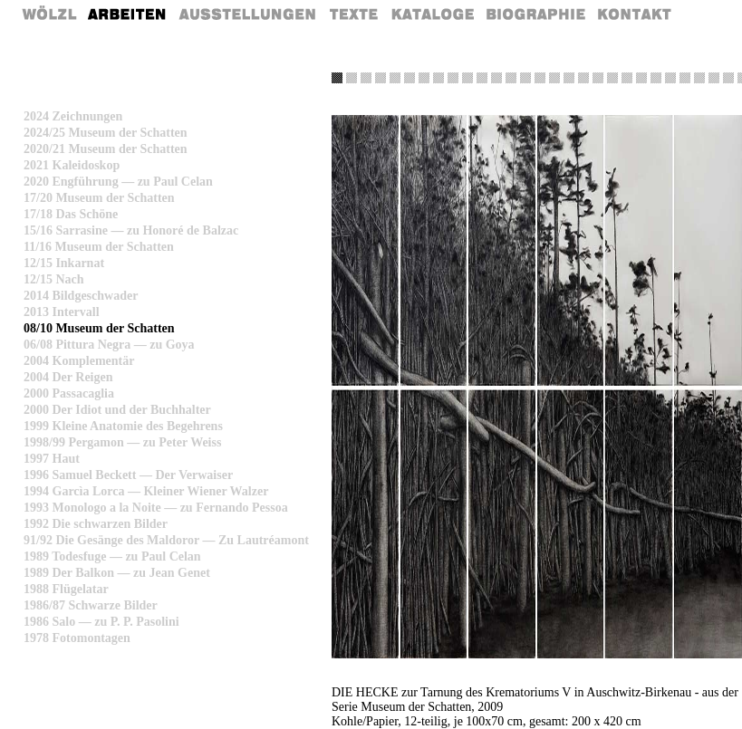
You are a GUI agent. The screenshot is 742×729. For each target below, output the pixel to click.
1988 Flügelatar (66, 589)
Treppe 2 (641, 77)
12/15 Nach (54, 279)
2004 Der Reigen (68, 377)
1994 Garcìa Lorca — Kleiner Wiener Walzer (146, 491)
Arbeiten (127, 13)
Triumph (699, 77)
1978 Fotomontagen (77, 638)
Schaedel (569, 77)
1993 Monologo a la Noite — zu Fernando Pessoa (156, 507)
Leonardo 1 (496, 77)
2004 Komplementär (79, 361)
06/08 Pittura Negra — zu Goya (109, 344)
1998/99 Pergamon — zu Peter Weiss (122, 442)
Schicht (453, 77)
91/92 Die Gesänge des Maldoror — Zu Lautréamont (166, 540)
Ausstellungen (247, 13)
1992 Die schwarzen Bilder (96, 524)
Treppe (482, 77)
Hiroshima (612, 77)
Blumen (627, 77)
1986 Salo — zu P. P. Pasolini (101, 621)
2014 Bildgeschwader (81, 295)
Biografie (536, 13)
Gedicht (366, 77)
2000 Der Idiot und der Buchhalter (117, 410)
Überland (424, 77)
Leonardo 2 (511, 77)
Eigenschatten (583, 77)
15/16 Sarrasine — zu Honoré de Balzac (131, 230)
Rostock (598, 77)
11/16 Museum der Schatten (99, 247)
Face (684, 77)
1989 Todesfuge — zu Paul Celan (112, 556)
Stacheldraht (525, 77)
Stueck (728, 77)
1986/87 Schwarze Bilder (91, 605)
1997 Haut (52, 458)
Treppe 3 (670, 77)
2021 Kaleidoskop (72, 165)
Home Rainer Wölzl (50, 13)
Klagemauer (655, 77)
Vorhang (438, 77)
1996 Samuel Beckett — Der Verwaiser (128, 475)
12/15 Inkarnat (64, 263)
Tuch (540, 77)
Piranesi (467, 77)
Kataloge (432, 13)
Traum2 (395, 77)
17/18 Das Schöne (71, 214)
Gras (351, 77)
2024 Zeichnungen (73, 116)
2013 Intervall (62, 312)
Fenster (713, 77)
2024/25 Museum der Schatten (106, 132)
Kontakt (636, 13)
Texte (352, 13)
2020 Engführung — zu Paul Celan (118, 181)
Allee (554, 77)
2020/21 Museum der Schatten (106, 149)
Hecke (337, 77)
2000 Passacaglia (69, 393)
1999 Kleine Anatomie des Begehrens (123, 426)
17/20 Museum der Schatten (99, 198)
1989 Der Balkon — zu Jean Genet (117, 573)
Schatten (409, 77)
